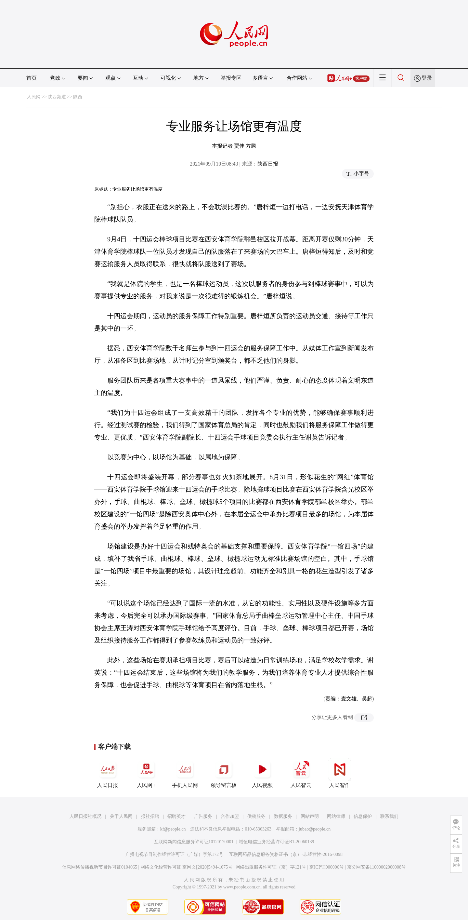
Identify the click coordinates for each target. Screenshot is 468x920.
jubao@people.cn (315, 829)
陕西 (77, 96)
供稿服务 (256, 816)
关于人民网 (121, 816)
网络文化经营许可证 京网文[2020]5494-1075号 (186, 867)
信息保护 (363, 816)
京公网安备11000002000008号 (376, 867)
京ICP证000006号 (326, 867)
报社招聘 (150, 816)
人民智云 (301, 773)
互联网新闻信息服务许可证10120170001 (194, 841)
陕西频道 (57, 96)
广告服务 (203, 816)
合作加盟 (230, 816)
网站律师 (336, 816)
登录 (427, 78)
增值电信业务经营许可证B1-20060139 (276, 841)
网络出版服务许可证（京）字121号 (271, 867)
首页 (31, 78)
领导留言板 (224, 773)
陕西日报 (267, 164)
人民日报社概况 (85, 816)
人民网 (34, 96)
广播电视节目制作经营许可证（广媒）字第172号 (174, 854)
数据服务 (283, 816)
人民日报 (107, 773)
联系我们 (389, 816)
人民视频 (262, 773)
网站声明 (310, 816)
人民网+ (146, 773)
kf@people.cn (173, 829)
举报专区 (231, 78)
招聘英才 (176, 816)
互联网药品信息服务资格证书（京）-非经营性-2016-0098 (286, 854)
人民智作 (339, 773)
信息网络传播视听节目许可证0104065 (99, 867)
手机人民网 (185, 773)
